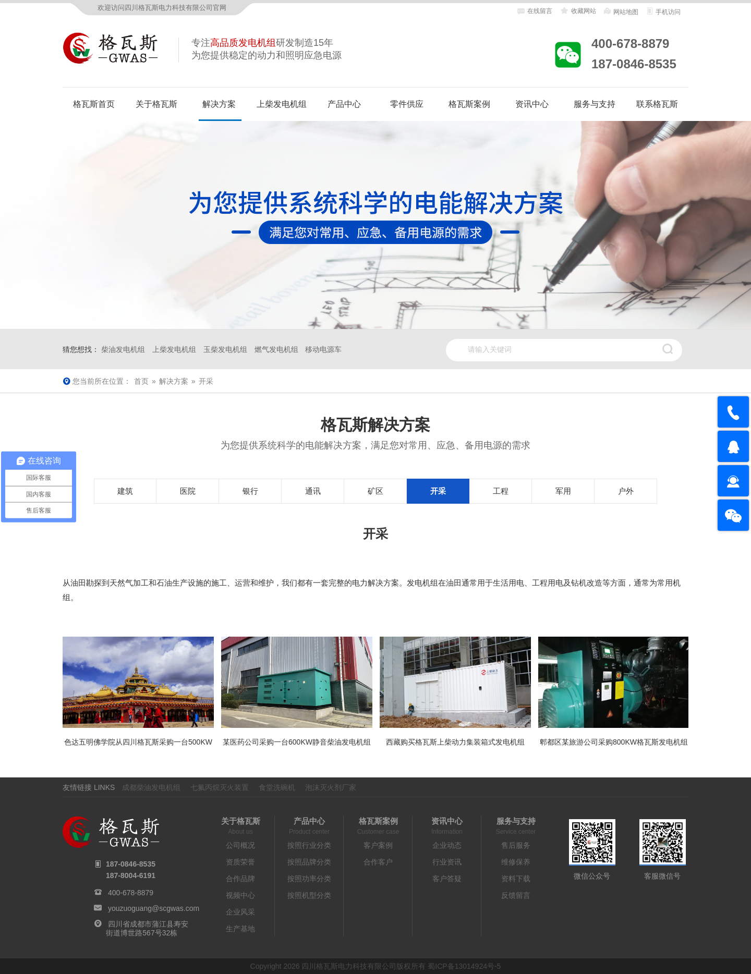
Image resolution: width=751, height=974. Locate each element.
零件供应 (406, 104)
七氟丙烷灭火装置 (219, 787)
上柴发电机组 (282, 104)
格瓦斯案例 (469, 104)
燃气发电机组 (276, 349)
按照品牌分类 (309, 862)
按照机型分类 (309, 895)
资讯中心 (532, 104)
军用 (563, 490)
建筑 (125, 490)
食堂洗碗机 (277, 787)
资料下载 (515, 878)
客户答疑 (447, 878)
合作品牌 (240, 878)
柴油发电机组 (123, 349)
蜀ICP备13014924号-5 (464, 966)
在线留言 (534, 11)
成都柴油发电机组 (151, 787)
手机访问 (663, 11)
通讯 (313, 490)
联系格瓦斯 (657, 104)
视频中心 (240, 895)
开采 (438, 490)
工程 (500, 490)
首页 (141, 381)
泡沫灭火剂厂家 (330, 787)
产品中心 (344, 104)
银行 (250, 490)
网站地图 (620, 11)
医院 (188, 490)
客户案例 (378, 845)
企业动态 (447, 845)
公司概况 (240, 845)
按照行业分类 (309, 845)
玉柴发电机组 (225, 349)
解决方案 (219, 104)
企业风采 (240, 912)
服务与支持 (594, 104)
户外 (626, 490)
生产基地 (240, 928)
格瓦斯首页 (94, 104)
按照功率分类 (309, 878)
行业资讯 (447, 862)
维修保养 (515, 862)
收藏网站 (578, 11)
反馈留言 (515, 895)
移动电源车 (323, 349)
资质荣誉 (240, 862)
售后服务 (515, 845)
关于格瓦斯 (156, 104)
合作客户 (378, 862)
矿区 (375, 490)
